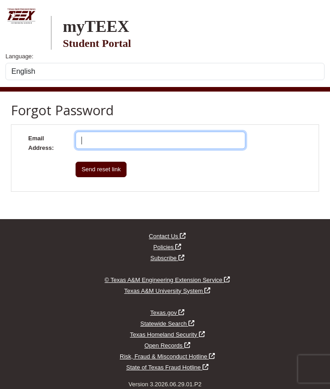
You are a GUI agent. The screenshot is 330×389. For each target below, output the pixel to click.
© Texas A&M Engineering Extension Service (167, 279)
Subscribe (167, 258)
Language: (19, 56)
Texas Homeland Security (167, 334)
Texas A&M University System (167, 290)
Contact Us (167, 236)
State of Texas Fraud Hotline (167, 367)
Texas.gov (167, 312)
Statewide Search (167, 323)
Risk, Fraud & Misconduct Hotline (167, 356)
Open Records (167, 345)
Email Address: (41, 143)
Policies (167, 247)
